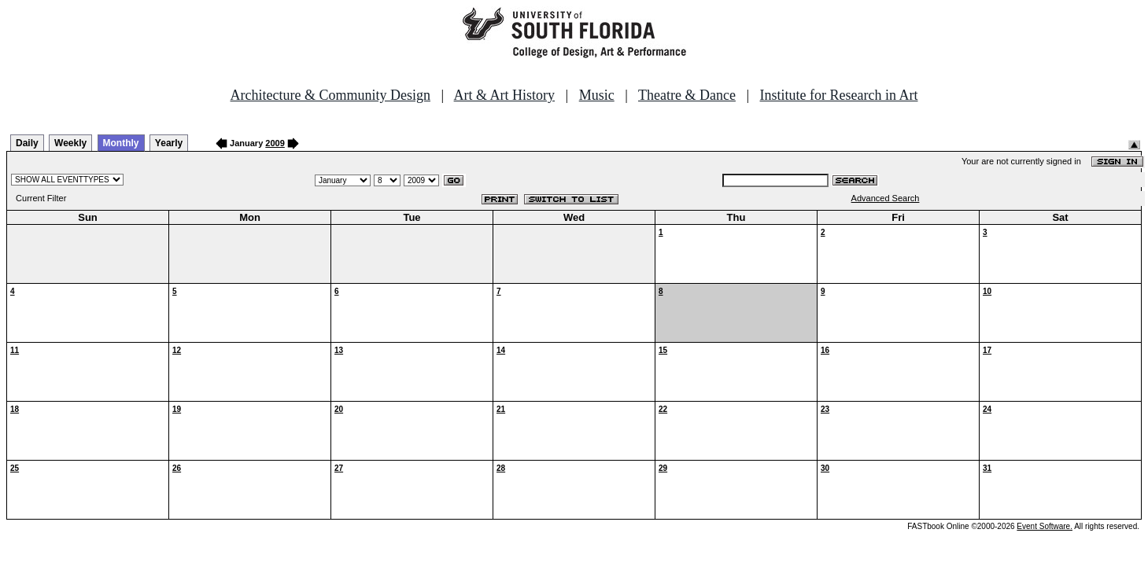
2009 (274, 143)
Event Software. (1044, 526)
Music (597, 95)
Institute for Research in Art (839, 95)
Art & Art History (505, 95)
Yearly (169, 143)
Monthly (121, 143)
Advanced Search (885, 198)
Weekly (70, 143)
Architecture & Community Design (330, 95)
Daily (27, 143)
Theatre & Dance (687, 95)
